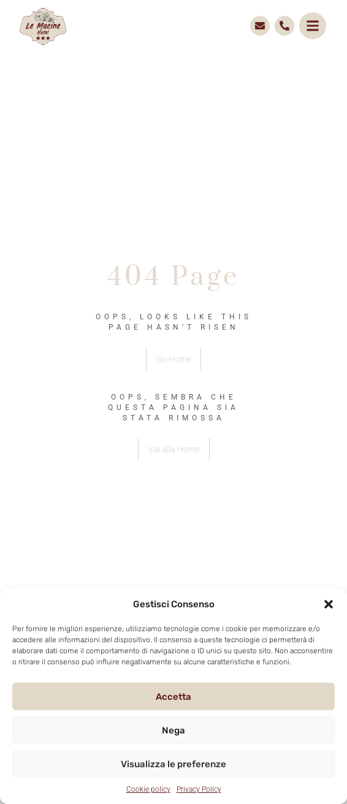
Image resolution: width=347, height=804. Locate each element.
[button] (328, 604)
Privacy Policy (199, 789)
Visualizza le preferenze (173, 764)
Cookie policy (148, 789)
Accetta (173, 696)
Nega (173, 730)
